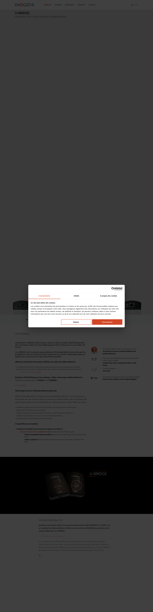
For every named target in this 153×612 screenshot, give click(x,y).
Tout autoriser (107, 322)
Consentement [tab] (44, 296)
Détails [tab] (76, 296)
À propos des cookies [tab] (108, 296)
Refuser (76, 322)
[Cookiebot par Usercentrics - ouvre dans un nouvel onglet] (113, 288)
